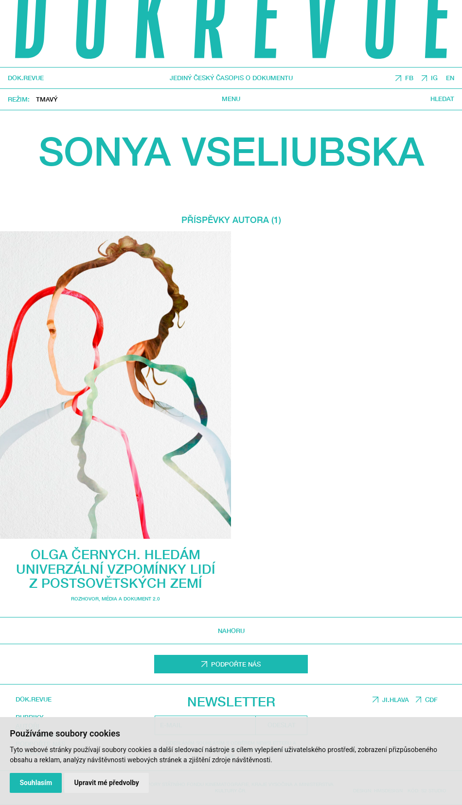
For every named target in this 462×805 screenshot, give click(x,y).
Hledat (442, 99)
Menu (231, 99)
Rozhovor (85, 598)
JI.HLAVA (395, 699)
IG (434, 78)
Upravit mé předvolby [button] (106, 783)
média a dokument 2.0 (131, 598)
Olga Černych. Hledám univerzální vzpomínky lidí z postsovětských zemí (115, 569)
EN (450, 78)
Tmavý (46, 99)
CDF (431, 699)
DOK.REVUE (26, 78)
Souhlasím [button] (35, 783)
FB (409, 78)
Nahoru (231, 630)
